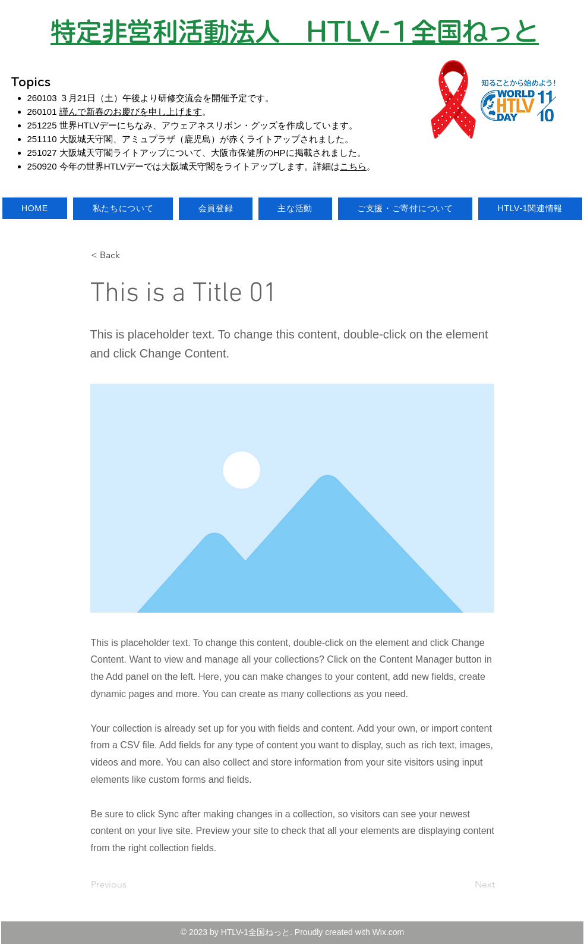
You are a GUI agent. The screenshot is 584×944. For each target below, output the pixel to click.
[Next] (465, 884)
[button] (130, 255)
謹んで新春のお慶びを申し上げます (130, 111)
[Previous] (130, 884)
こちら (353, 166)
